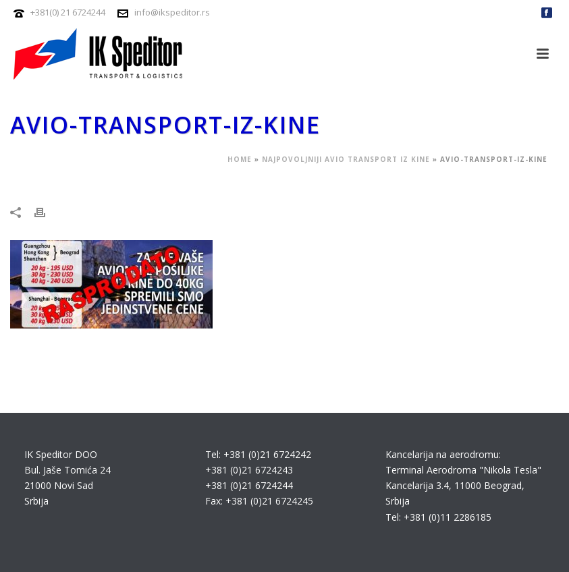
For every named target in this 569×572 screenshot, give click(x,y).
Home (239, 159)
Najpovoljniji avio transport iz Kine (346, 159)
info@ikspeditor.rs (172, 12)
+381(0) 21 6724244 (67, 12)
